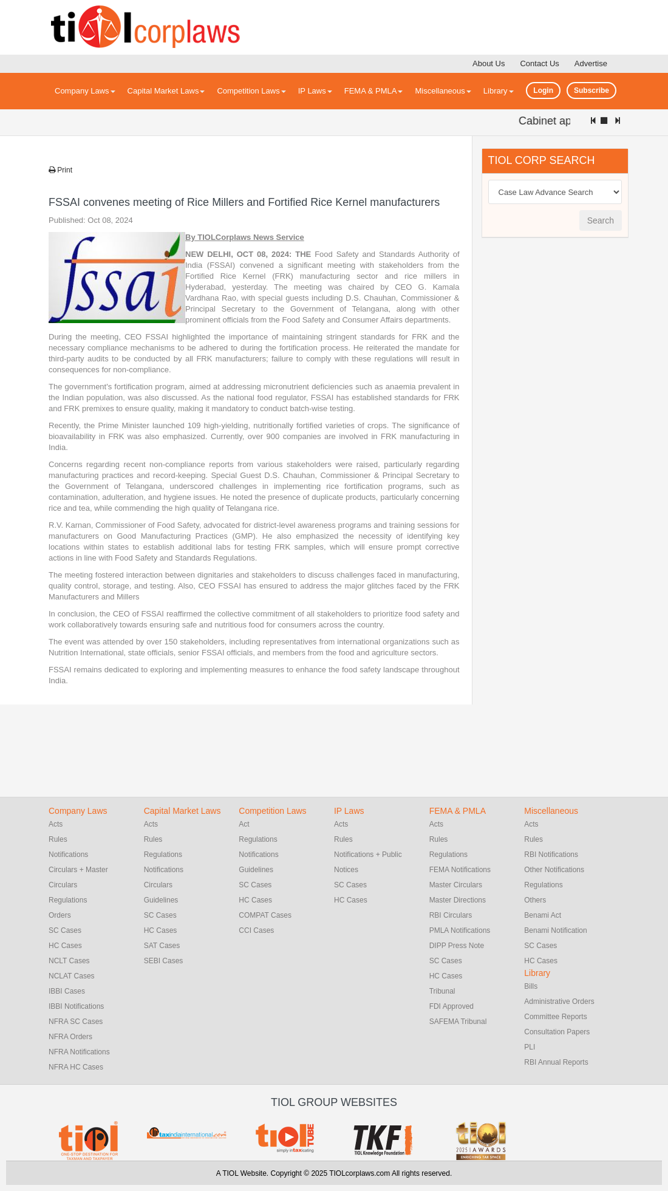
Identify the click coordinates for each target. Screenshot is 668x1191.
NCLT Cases (69, 961)
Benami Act (542, 915)
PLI (529, 1047)
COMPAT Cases (265, 915)
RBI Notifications (551, 854)
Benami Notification (555, 930)
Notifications (68, 854)
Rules (58, 839)
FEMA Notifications (460, 869)
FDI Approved (451, 1006)
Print (60, 170)
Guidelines (161, 900)
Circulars (158, 885)
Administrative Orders (559, 1001)
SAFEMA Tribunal (458, 1021)
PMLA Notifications (460, 930)
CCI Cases (256, 930)
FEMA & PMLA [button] (373, 90)
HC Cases (65, 945)
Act (244, 824)
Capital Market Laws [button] (166, 90)
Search (600, 220)
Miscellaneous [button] (443, 90)
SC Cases (65, 930)
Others (535, 900)
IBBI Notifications (76, 1006)
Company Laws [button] (85, 90)
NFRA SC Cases (76, 1021)
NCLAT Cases (72, 976)
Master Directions (457, 900)
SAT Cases (162, 945)
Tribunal (442, 991)
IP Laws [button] (315, 90)
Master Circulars (455, 885)
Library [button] (498, 90)
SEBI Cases (163, 961)
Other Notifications (554, 869)
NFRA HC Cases (76, 1067)
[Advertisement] (573, 432)
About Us (488, 63)
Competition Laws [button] (251, 90)
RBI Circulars (450, 915)
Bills (530, 986)
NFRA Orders (70, 1036)
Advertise (590, 63)
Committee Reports (555, 1016)
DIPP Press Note (456, 945)
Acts (56, 824)
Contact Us (539, 63)
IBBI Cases (67, 991)
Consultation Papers (557, 1032)
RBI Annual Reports (556, 1062)
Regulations (68, 900)
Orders (60, 915)
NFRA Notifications (79, 1052)
